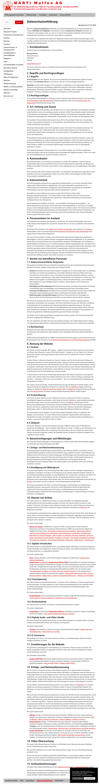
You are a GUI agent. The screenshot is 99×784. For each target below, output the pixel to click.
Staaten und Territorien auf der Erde (60, 229)
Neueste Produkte (10, 32)
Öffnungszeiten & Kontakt (14, 15)
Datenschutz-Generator (65, 767)
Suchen (19, 22)
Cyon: (31, 558)
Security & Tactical (10, 68)
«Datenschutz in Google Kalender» (66, 598)
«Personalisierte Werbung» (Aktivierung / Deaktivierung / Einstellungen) (70, 540)
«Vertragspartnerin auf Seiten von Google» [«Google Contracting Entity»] (52, 571)
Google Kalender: (35, 596)
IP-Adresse (70, 402)
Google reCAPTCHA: (36, 659)
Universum (88, 229)
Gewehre (7, 44)
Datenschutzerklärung (84, 531)
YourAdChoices (71, 389)
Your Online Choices (36, 391)
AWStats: (32, 715)
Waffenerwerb (31, 15)
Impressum (30, 781)
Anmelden (42, 15)
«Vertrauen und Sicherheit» (85, 576)
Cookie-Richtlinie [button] (76, 775)
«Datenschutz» (84, 558)
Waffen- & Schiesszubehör (13, 87)
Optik (6, 61)
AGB (21, 781)
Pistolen (7, 38)
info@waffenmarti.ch (34, 64)
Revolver (7, 41)
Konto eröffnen (65, 15)
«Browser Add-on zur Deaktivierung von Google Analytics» (77, 728)
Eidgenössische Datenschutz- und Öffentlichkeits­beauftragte (70, 340)
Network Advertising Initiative (52, 389)
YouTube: (32, 629)
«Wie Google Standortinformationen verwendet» (59, 614)
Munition (7, 80)
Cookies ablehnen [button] (77, 778)
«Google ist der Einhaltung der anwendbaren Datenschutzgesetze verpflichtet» (54, 533)
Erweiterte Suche (11, 781)
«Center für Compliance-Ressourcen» (64, 576)
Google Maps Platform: (56, 611)
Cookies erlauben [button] (89, 778)
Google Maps (33, 611)
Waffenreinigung (10, 83)
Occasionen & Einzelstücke (13, 35)
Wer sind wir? (8, 96)
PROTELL (7, 93)
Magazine (7, 58)
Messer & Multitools (11, 77)
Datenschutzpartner (82, 767)
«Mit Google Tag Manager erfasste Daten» (71, 735)
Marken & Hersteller (11, 90)
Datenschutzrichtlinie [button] (87, 775)
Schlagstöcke (8, 71)
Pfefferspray (8, 74)
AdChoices (75, 387)
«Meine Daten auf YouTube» (51, 632)
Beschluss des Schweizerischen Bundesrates (73, 231)
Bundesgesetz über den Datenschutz (42, 101)
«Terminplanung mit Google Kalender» (41, 598)
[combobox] (9, 22)
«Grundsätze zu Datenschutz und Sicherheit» (61, 531)
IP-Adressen (83, 507)
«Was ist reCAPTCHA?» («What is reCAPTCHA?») (59, 663)
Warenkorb (53, 15)
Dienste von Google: (36, 527)
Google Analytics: (35, 722)
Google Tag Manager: (36, 730)
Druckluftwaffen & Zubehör (13, 65)
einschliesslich (49, 562)
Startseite (7, 29)
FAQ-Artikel (59, 781)
